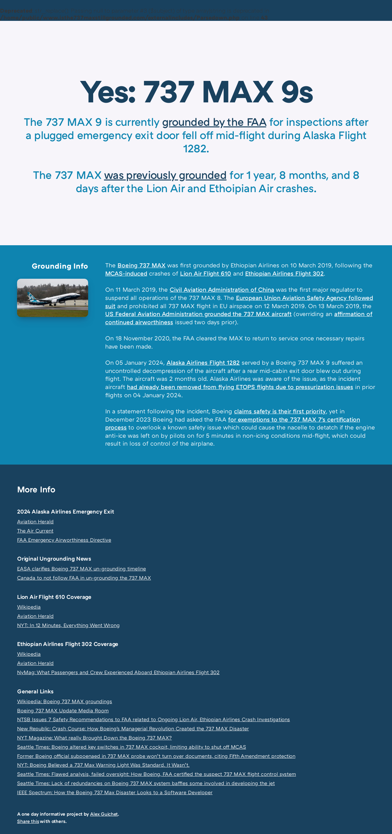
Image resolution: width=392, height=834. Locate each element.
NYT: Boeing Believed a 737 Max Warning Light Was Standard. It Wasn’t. (103, 765)
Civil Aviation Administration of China (222, 289)
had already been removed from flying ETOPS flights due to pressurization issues (240, 386)
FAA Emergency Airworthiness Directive (64, 540)
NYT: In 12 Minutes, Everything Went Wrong (68, 625)
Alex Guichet (104, 814)
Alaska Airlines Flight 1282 (203, 362)
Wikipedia (29, 607)
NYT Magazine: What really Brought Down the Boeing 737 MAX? (94, 737)
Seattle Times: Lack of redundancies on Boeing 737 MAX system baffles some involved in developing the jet (146, 783)
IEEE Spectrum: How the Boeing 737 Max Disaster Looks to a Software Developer (115, 792)
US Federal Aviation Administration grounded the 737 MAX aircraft (198, 313)
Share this (28, 821)
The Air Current (35, 530)
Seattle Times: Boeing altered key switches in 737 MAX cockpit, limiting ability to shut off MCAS (131, 747)
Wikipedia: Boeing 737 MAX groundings (64, 701)
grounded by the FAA (214, 121)
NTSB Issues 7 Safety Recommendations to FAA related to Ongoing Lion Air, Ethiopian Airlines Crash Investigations (153, 719)
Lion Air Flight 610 (205, 273)
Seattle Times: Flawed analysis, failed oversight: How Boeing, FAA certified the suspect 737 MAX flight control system (156, 774)
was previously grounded (165, 174)
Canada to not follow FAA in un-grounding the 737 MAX (84, 578)
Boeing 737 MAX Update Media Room (63, 710)
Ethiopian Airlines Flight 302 (284, 273)
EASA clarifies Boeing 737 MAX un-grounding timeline (81, 568)
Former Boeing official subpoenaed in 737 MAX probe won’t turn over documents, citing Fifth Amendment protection (156, 756)
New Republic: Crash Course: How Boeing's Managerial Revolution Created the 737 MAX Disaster (133, 728)
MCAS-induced (126, 273)
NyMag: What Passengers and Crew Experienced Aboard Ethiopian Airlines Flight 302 (118, 672)
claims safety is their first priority (280, 411)
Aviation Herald (35, 521)
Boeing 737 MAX (142, 265)
